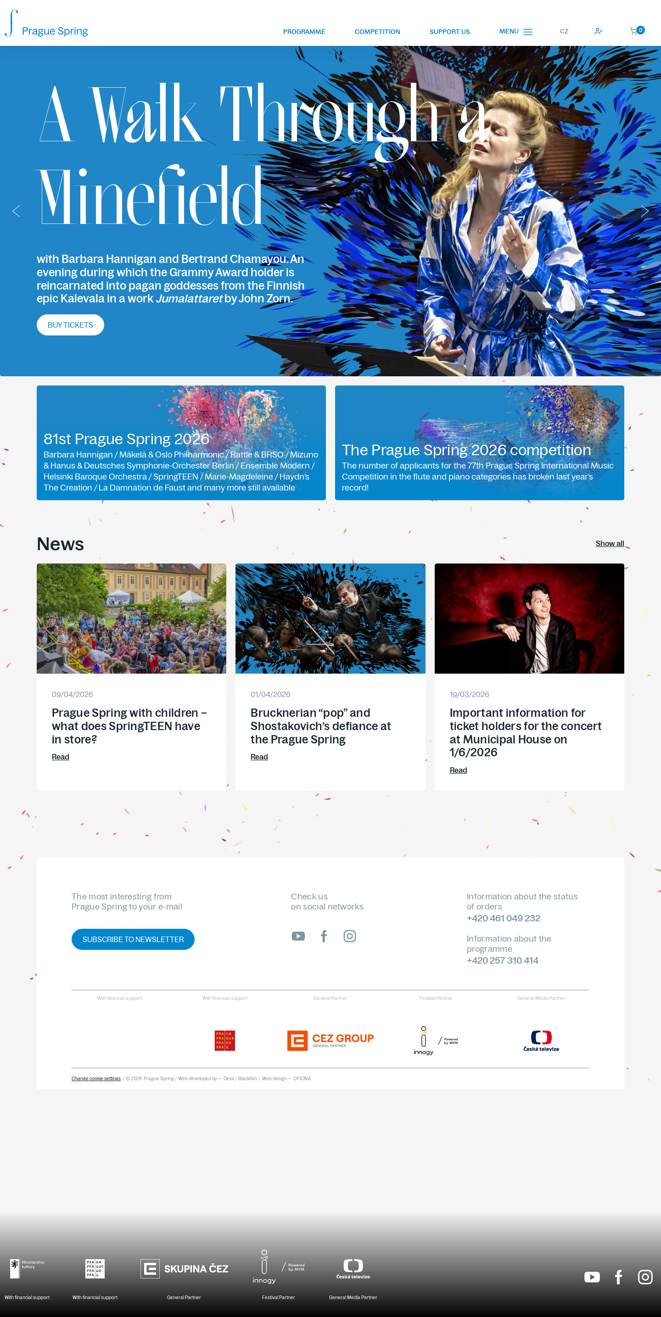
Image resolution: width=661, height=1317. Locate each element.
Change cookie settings (96, 1079)
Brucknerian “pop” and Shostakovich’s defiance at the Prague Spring (321, 726)
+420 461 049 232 (503, 918)
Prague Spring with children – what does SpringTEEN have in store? (129, 726)
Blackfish (247, 1079)
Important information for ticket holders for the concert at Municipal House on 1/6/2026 (526, 732)
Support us (450, 32)
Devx (229, 1079)
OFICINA (302, 1079)
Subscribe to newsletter (133, 939)
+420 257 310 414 (502, 960)
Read (60, 756)
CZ (564, 31)
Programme (304, 32)
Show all (610, 543)
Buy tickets (70, 324)
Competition (377, 32)
